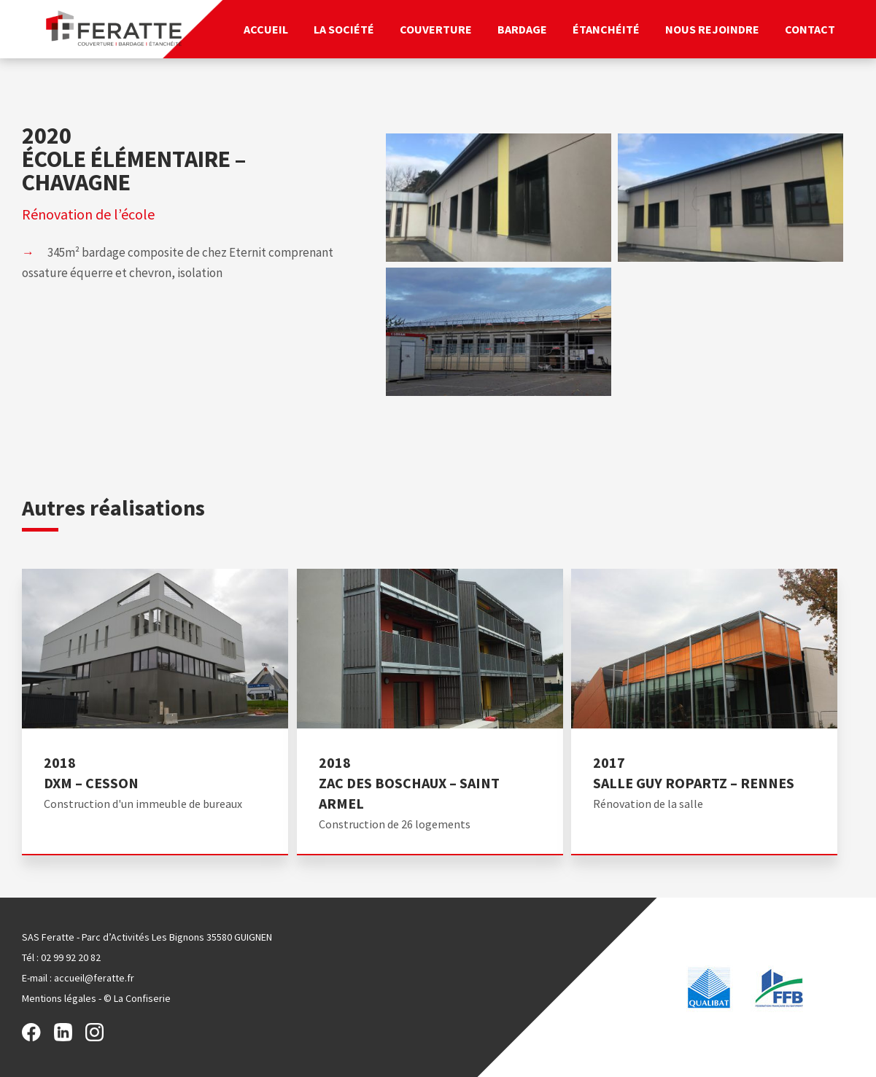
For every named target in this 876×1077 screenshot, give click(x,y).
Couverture (436, 29)
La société (344, 29)
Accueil (266, 29)
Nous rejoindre (712, 29)
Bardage (522, 29)
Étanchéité (606, 29)
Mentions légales (59, 998)
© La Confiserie (137, 998)
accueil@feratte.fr (94, 977)
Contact (810, 29)
